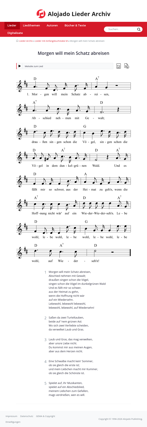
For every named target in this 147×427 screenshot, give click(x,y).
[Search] (123, 29)
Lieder (11, 25)
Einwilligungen (13, 421)
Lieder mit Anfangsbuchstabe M (51, 40)
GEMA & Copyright (45, 416)
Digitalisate (15, 33)
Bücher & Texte (75, 25)
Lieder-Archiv (26, 40)
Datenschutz (26, 416)
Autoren (52, 25)
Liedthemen (31, 25)
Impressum (11, 416)
